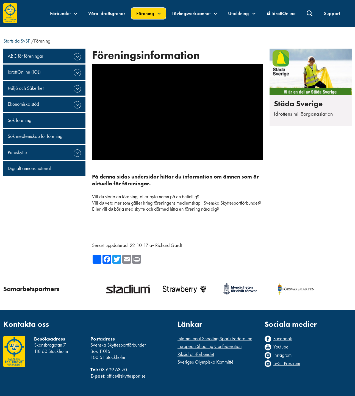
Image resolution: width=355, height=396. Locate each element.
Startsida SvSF (16, 41)
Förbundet (63, 13)
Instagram (282, 355)
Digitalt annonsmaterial (29, 168)
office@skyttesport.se (126, 376)
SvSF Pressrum (286, 363)
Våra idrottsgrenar (106, 13)
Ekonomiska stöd (23, 104)
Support (332, 13)
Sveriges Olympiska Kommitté (206, 362)
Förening (148, 13)
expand (77, 56)
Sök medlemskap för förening (35, 136)
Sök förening (19, 120)
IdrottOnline (283, 13)
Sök (310, 13)
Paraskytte (17, 152)
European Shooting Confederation (210, 346)
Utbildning (242, 13)
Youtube (281, 347)
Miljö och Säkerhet (26, 88)
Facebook (282, 339)
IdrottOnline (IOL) (24, 72)
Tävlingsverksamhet (194, 13)
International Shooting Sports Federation (215, 338)
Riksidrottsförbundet (196, 354)
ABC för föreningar (25, 56)
